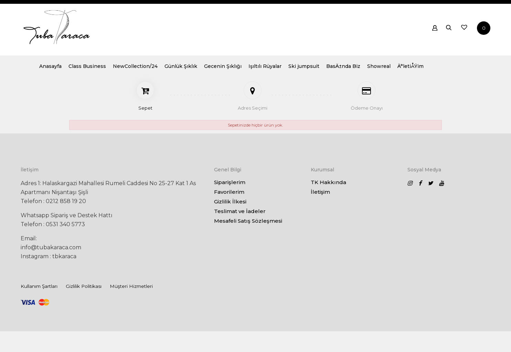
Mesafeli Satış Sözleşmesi (248, 221)
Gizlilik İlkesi (230, 201)
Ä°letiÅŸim (477, 69)
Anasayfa (117, 69)
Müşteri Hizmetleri (131, 286)
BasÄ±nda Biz (410, 69)
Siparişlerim (229, 182)
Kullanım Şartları (39, 286)
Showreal (445, 69)
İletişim (320, 192)
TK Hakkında (328, 182)
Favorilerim (229, 192)
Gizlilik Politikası (84, 286)
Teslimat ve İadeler (240, 211)
